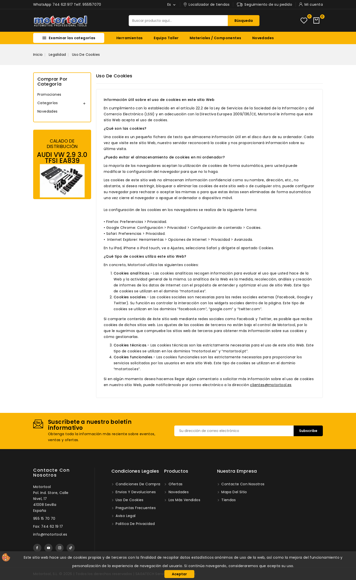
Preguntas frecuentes (135, 507)
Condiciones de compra (137, 484)
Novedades (263, 37)
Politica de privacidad (135, 523)
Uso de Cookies (129, 499)
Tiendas (228, 499)
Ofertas (174, 484)
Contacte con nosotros (51, 472)
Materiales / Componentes (215, 37)
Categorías (47, 102)
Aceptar (179, 574)
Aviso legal (125, 515)
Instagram (59, 548)
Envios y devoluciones (135, 491)
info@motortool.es (50, 534)
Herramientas (129, 37)
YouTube (48, 548)
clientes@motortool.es (270, 384)
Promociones (49, 94)
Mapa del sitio (233, 491)
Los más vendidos (183, 499)
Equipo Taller (166, 37)
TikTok (71, 548)
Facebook (37, 548)
